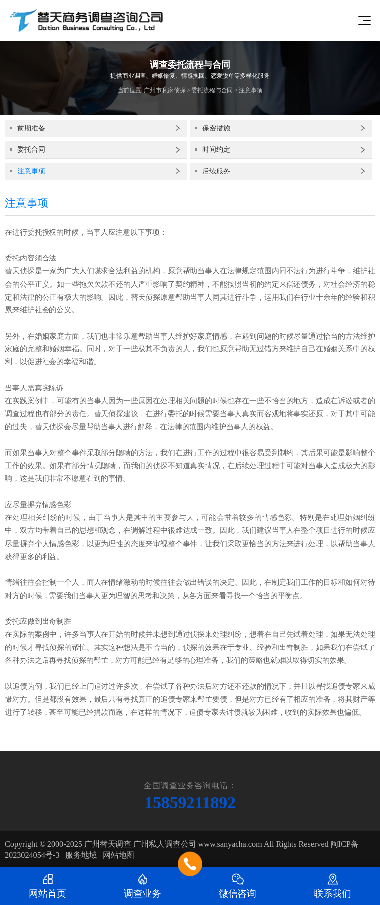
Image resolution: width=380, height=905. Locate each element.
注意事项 (251, 90)
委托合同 (31, 149)
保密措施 (216, 128)
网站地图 (119, 855)
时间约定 (216, 149)
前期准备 (31, 128)
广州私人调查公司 (164, 844)
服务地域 (81, 855)
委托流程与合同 (212, 90)
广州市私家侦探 (164, 90)
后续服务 (216, 171)
